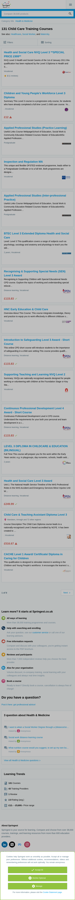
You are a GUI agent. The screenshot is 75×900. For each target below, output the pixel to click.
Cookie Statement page (52, 892)
